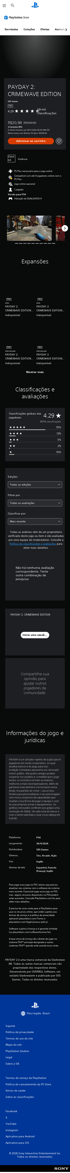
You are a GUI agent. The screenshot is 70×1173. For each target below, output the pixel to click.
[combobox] (35, 484)
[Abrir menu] (4, 5)
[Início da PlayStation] (35, 5)
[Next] (65, 228)
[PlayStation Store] (17, 17)
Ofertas (44, 29)
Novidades (11, 29)
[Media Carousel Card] (29, 228)
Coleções (29, 29)
